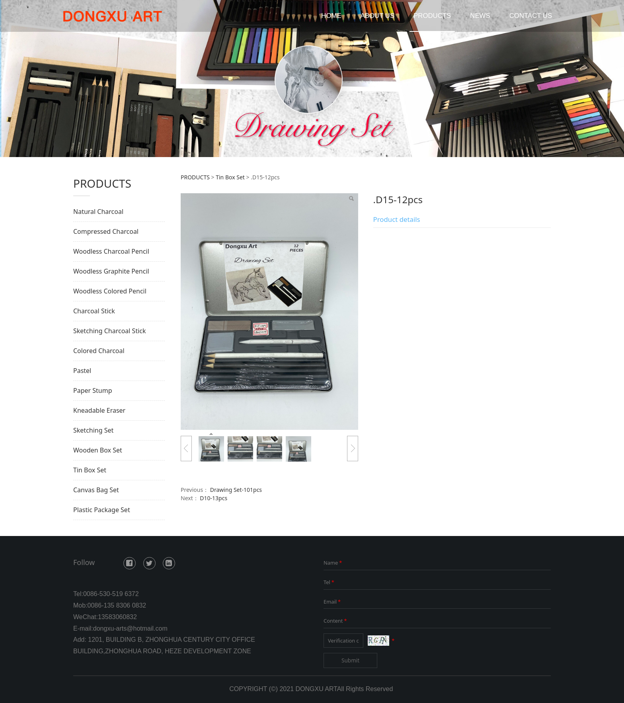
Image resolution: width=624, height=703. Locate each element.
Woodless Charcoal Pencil (111, 251)
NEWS (480, 15)
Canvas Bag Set (96, 489)
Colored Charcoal (99, 350)
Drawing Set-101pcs (236, 489)
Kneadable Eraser (99, 410)
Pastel (82, 370)
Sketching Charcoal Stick (109, 330)
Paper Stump (92, 390)
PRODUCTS (432, 15)
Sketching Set (93, 430)
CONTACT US (530, 15)
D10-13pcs (213, 498)
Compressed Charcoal (105, 231)
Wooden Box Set (97, 450)
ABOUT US (377, 15)
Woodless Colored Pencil (109, 291)
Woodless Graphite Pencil (111, 271)
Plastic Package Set (101, 509)
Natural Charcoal (98, 211)
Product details (396, 219)
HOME (331, 15)
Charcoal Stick (94, 311)
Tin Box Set (89, 470)
